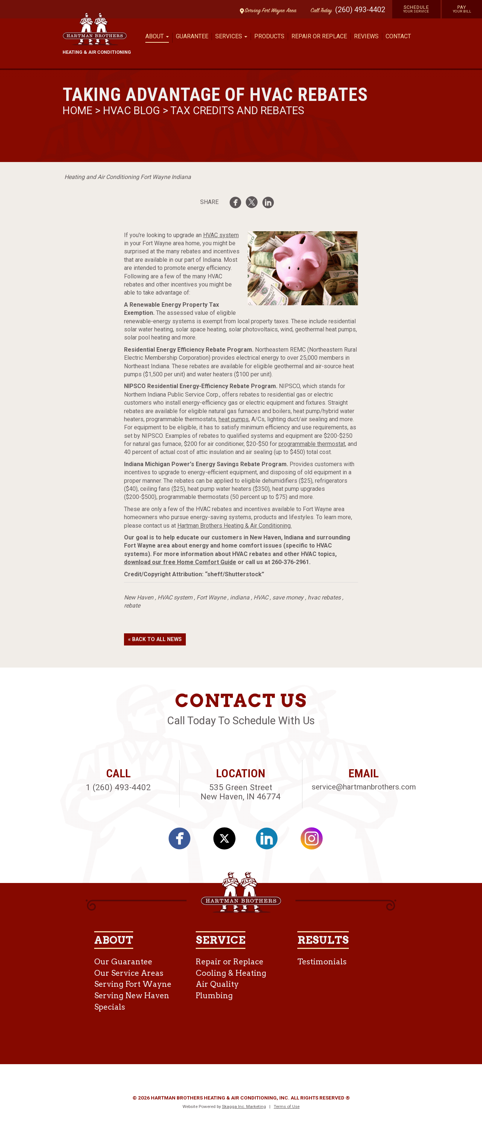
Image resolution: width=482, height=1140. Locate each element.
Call (319, 11)
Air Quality (217, 984)
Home (79, 110)
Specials (109, 1006)
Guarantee (192, 36)
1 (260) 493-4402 (118, 787)
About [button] (157, 36)
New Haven (138, 597)
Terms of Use (287, 1106)
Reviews (366, 36)
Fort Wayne (211, 597)
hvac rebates (324, 597)
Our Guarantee (123, 961)
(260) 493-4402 (360, 9)
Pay (462, 8)
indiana (239, 597)
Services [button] (231, 36)
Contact (398, 36)
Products (269, 36)
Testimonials (322, 961)
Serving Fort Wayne (132, 984)
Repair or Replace (319, 36)
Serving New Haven (131, 995)
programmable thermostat (312, 443)
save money (288, 597)
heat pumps (234, 419)
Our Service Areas (128, 973)
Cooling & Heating (231, 973)
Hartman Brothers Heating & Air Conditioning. (234, 525)
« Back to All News (155, 639)
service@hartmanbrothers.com (364, 786)
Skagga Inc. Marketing (244, 1106)
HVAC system (221, 235)
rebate (132, 605)
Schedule (416, 8)
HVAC (261, 597)
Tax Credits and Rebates (237, 110)
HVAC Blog (131, 110)
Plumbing (214, 995)
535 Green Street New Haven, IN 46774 (241, 791)
